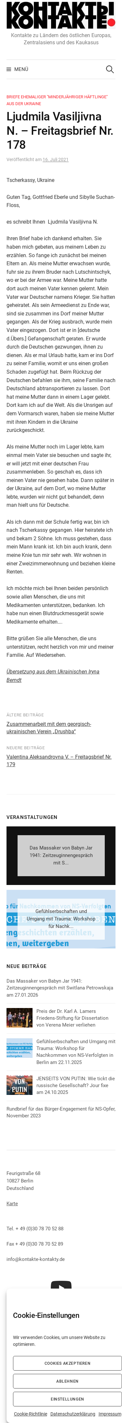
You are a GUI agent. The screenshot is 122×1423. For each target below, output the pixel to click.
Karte (12, 1204)
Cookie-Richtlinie (30, 1413)
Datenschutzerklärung (72, 1413)
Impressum (110, 1413)
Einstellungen (67, 1399)
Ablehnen (67, 1381)
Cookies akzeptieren (67, 1363)
